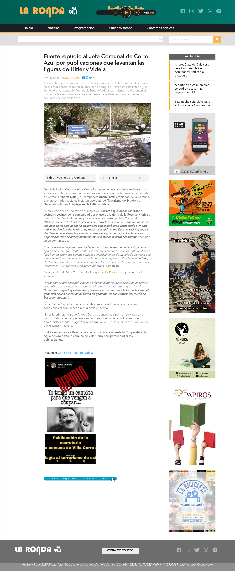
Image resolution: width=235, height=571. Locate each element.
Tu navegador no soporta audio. (124, 178)
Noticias (53, 28)
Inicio (29, 28)
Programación (84, 28)
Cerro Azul (65, 353)
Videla (88, 353)
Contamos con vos (160, 28)
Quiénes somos (120, 28)
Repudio (78, 353)
